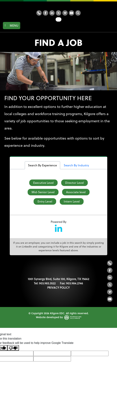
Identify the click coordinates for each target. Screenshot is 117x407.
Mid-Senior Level (43, 192)
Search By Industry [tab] (76, 165)
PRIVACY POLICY (58, 287)
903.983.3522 (47, 283)
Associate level (76, 192)
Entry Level (45, 201)
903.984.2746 (74, 283)
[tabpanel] (58, 192)
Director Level (74, 183)
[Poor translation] (13, 348)
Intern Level (72, 201)
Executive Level (43, 183)
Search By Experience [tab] (42, 165)
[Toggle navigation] (11, 25)
